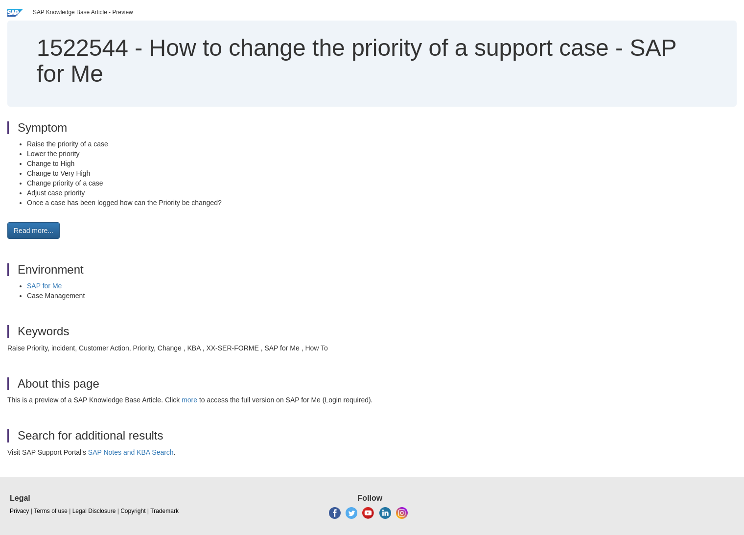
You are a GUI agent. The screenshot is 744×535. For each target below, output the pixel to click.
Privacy (19, 511)
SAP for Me (44, 286)
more (189, 400)
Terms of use (51, 511)
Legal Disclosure (94, 511)
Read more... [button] (33, 230)
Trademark (164, 511)
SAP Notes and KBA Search (131, 452)
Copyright (132, 511)
